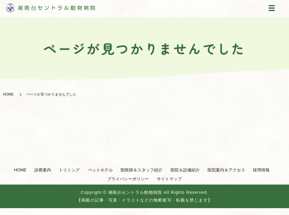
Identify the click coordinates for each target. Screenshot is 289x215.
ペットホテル (100, 170)
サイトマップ (169, 178)
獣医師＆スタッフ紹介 (141, 170)
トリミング (69, 170)
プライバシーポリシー (128, 178)
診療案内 (42, 170)
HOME (8, 94)
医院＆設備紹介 (185, 170)
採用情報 (261, 170)
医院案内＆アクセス (226, 170)
